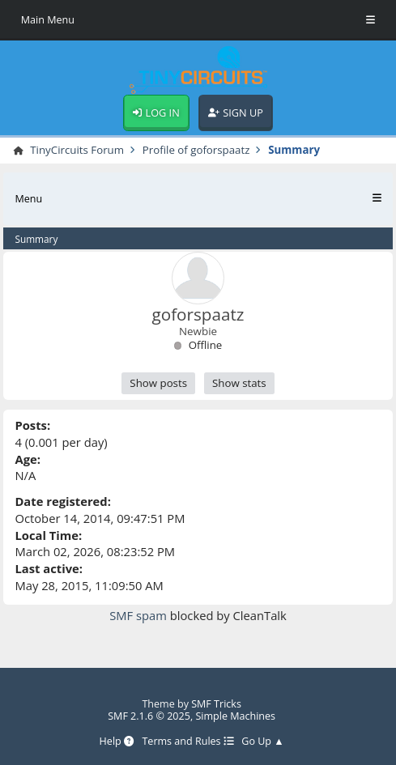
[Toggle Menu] (370, 20)
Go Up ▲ (262, 741)
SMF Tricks (216, 704)
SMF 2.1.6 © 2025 (149, 716)
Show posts (158, 383)
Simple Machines (235, 716)
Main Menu (48, 20)
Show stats (239, 383)
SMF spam (138, 615)
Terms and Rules (187, 741)
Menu (28, 199)
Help (117, 741)
